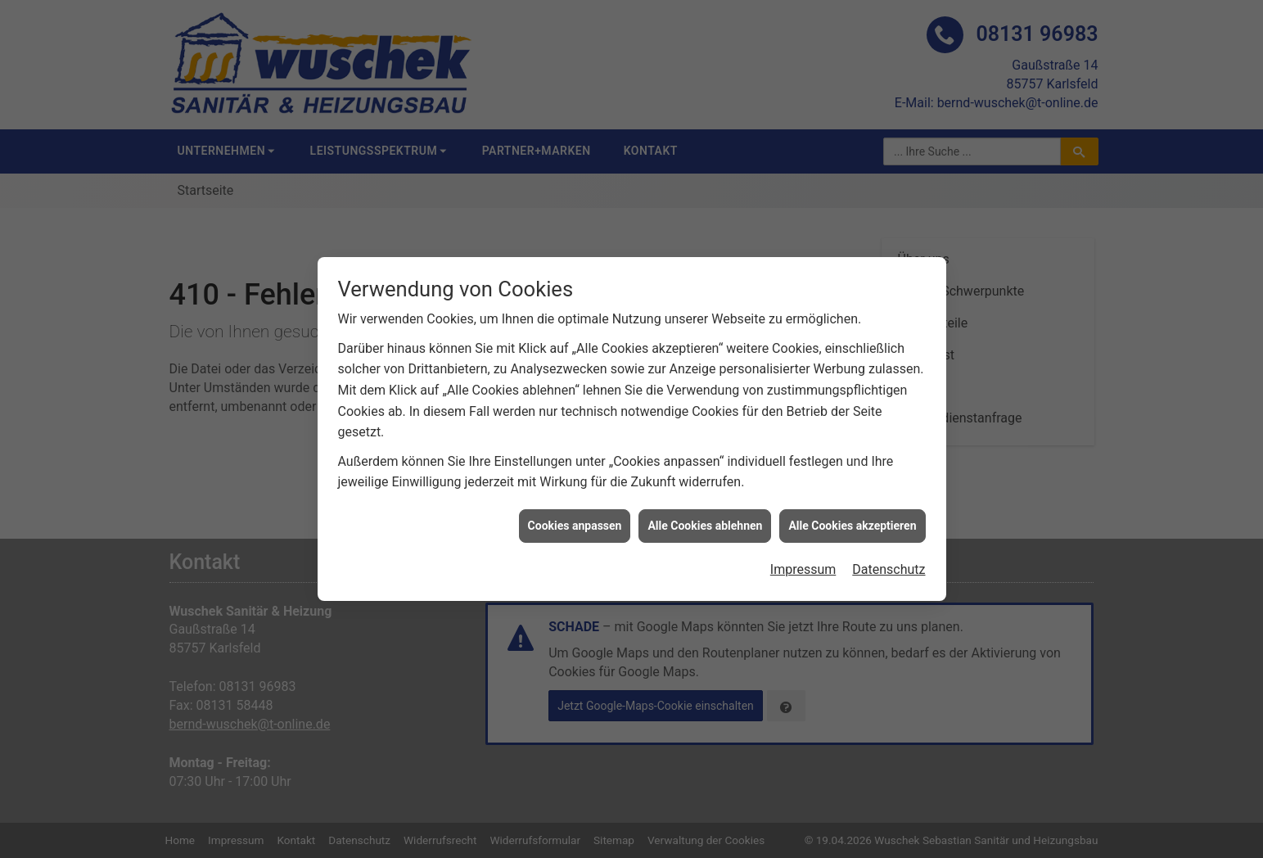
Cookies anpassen (575, 515)
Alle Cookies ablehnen (704, 515)
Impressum (803, 560)
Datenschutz (888, 560)
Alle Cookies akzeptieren (852, 515)
